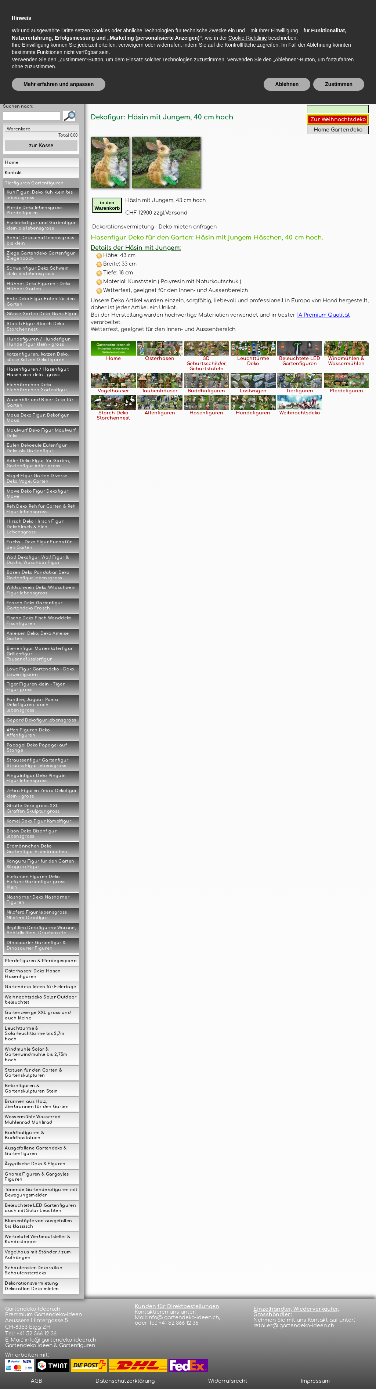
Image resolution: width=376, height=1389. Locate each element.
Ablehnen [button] (287, 1369)
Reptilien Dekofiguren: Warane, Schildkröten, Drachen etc (41, 930)
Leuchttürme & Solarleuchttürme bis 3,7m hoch (34, 1033)
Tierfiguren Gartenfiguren (34, 183)
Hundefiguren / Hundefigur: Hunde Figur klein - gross (39, 342)
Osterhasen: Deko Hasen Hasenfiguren (33, 974)
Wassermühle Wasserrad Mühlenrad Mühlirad (33, 1120)
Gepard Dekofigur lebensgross (41, 720)
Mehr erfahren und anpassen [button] (59, 1369)
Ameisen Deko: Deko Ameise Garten (38, 636)
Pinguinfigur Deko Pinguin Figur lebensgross (36, 778)
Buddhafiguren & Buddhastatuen (24, 1135)
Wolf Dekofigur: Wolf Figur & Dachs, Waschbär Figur (38, 560)
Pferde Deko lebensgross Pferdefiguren (35, 210)
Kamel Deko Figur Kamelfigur (39, 821)
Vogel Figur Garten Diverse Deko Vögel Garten (37, 479)
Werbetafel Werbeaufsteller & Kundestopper (37, 1239)
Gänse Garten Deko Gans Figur (42, 314)
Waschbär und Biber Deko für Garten (40, 402)
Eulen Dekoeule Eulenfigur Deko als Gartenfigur (37, 448)
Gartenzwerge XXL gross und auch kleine (38, 1015)
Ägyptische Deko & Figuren (35, 1164)
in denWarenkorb (107, 205)
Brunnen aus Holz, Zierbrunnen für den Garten (37, 1104)
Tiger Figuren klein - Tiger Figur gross (36, 687)
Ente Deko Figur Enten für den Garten (41, 301)
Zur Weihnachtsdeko (338, 119)
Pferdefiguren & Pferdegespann (41, 960)
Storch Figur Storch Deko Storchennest (35, 326)
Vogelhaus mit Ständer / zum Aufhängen (38, 1255)
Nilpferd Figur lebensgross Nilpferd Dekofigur (37, 915)
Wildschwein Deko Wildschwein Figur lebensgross (41, 590)
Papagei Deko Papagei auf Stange (37, 748)
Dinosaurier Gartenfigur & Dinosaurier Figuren (36, 945)
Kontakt (13, 172)
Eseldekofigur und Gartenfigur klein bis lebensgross (41, 225)
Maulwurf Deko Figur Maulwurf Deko (41, 433)
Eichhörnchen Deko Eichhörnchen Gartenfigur (37, 387)
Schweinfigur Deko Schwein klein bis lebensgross (38, 271)
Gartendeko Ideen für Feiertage (40, 987)
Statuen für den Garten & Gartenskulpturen (33, 1073)
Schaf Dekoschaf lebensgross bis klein (40, 240)
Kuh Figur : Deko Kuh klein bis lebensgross (40, 195)
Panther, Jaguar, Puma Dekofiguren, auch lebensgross (32, 705)
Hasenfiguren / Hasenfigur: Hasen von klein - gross (38, 372)
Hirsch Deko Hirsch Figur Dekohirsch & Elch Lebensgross (35, 527)
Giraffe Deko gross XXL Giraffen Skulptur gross (33, 808)
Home (11, 162)
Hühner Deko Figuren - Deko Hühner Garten (39, 286)
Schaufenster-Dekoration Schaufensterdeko (33, 1271)
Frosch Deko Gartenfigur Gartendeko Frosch (35, 606)
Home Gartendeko (338, 130)
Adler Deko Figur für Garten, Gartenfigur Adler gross (38, 463)
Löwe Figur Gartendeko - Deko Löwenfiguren (40, 672)
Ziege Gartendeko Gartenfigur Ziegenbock (41, 256)
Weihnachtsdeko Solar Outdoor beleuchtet (40, 1000)
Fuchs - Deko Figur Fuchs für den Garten (39, 545)
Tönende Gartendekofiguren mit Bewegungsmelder (41, 1192)
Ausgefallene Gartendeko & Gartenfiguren (35, 1151)
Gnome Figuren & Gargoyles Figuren (37, 1177)
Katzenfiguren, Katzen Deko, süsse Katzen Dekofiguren (38, 357)
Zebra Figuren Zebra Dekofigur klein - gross (42, 793)
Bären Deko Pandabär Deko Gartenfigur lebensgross (38, 575)
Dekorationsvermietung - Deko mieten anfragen (154, 227)
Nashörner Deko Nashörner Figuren (38, 900)
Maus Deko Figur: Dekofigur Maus (38, 418)
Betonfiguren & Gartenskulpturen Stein (31, 1088)
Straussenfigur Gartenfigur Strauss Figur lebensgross (38, 763)
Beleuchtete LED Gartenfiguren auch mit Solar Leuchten (40, 1208)
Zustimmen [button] (338, 1369)
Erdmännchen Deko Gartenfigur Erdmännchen (37, 849)
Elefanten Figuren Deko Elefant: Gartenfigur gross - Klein (37, 882)
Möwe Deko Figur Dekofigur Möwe (37, 494)
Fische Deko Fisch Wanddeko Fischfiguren (39, 621)
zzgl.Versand (170, 213)
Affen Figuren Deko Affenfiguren (28, 733)
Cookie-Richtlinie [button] (247, 1322)
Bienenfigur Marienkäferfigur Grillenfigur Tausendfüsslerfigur (40, 654)
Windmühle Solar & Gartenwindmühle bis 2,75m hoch (36, 1054)
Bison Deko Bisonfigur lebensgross (32, 834)
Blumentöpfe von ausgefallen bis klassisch (38, 1224)
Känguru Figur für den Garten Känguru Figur (40, 864)
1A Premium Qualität (323, 315)
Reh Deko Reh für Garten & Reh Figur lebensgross (41, 509)
